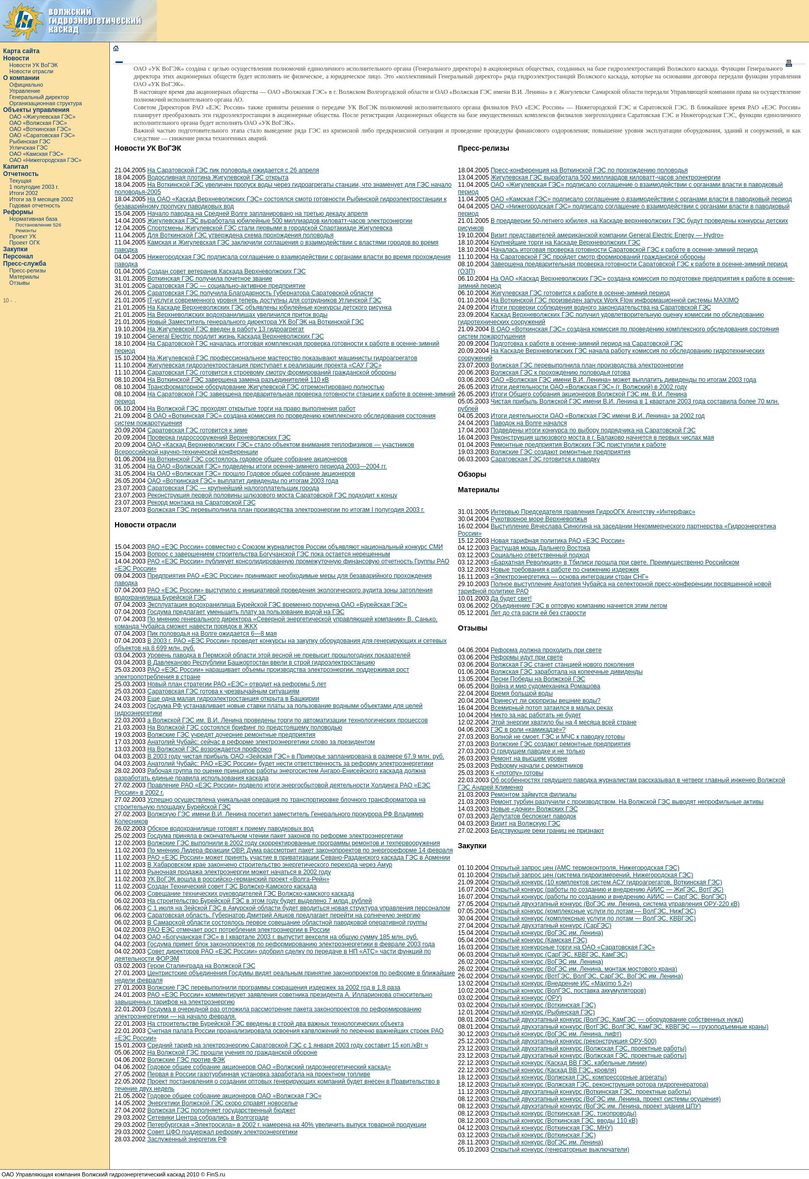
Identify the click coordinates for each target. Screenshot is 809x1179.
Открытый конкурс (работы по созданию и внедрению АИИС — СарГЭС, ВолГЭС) (608, 896)
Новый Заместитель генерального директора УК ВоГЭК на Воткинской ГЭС (255, 322)
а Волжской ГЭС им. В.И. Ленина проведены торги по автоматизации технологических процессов (287, 720)
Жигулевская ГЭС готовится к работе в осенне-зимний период (580, 293)
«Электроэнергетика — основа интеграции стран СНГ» (570, 576)
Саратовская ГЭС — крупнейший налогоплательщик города (233, 488)
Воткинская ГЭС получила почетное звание (209, 278)
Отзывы (19, 283)
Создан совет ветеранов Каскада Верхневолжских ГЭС (226, 271)
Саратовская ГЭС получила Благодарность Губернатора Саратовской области (260, 293)
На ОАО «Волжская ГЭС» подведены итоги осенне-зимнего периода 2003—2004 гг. (267, 466)
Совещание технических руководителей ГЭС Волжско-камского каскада (250, 893)
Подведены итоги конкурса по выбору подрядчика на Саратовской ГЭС (593, 430)
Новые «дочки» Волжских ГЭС (534, 809)
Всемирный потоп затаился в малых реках (552, 708)
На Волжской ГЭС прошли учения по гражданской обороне (232, 1052)
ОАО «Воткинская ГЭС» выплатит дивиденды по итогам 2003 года (242, 480)
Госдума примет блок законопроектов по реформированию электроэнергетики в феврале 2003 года (291, 944)
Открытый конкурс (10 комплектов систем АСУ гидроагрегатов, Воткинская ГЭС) (606, 882)
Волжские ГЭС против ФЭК (186, 1059)
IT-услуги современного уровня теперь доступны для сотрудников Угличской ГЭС (264, 300)
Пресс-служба (24, 263)
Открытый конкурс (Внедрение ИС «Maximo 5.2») (561, 983)
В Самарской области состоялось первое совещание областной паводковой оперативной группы (287, 922)
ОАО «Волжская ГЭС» (38, 123)
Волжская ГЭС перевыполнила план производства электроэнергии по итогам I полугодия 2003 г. (285, 509)
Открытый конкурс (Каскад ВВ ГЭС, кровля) (554, 1070)
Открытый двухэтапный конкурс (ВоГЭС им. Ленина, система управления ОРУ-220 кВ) (615, 904)
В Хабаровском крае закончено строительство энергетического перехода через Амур (269, 864)
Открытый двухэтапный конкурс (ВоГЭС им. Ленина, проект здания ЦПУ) (596, 1106)
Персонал (18, 256)
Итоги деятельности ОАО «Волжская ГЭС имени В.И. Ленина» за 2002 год (598, 415)
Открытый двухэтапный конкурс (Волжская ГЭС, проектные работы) (589, 1048)
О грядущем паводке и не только (538, 751)
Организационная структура (45, 103)
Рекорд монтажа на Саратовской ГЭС (201, 502)
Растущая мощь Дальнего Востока (540, 548)
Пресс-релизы (27, 270)
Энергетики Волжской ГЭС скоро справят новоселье (222, 1103)
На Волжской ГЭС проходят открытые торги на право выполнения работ (251, 408)
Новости (16, 58)
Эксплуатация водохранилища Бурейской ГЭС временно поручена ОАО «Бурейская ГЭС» (277, 604)
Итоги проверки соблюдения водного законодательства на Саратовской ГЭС (601, 307)
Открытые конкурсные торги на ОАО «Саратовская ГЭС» (573, 947)
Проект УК (22, 236)
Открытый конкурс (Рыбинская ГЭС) (543, 1012)
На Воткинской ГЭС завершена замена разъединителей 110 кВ (238, 379)
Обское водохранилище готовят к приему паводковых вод (230, 828)
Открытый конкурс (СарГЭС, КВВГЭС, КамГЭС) (559, 954)
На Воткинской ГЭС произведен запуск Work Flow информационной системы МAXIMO (615, 300)
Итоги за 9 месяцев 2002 (41, 199)
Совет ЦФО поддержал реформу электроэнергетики (222, 1132)
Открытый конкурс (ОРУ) (526, 998)
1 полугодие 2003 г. (34, 187)
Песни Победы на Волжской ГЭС (538, 679)
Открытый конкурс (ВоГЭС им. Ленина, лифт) (556, 1034)
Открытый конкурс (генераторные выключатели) (560, 1149)
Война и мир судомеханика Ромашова (546, 686)
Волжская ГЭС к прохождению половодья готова (560, 372)
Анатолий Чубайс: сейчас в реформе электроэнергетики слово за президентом (261, 742)
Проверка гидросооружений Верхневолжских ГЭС (218, 437)
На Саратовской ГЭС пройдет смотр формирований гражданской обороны (598, 257)
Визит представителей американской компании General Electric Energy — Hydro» (607, 235)
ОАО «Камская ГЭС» (36, 154)
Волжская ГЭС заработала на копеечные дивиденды (567, 671)
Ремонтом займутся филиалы (533, 794)
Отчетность (21, 173)
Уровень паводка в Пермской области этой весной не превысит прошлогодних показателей (278, 655)
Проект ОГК (24, 242)
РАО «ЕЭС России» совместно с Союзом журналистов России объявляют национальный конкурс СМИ (295, 547)
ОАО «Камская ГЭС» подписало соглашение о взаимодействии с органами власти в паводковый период (641, 199)
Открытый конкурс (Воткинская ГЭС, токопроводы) (564, 1113)
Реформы (18, 212)
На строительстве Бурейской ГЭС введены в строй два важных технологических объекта (275, 1023)
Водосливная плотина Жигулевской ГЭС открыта (217, 177)
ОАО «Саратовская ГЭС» (42, 135)
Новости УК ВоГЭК (33, 65)
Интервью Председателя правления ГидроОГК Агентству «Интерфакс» (593, 511)
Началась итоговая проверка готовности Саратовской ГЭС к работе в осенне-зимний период (624, 249)
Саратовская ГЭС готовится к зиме (197, 430)
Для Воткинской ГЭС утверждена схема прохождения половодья (240, 235)
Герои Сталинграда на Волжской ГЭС (201, 966)
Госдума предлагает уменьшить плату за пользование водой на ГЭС (245, 612)
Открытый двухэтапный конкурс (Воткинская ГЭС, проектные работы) (591, 1091)
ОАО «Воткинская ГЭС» (40, 129)
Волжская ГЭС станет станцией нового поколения (562, 664)
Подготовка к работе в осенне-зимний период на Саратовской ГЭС (587, 343)
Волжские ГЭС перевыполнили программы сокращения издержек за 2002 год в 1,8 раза (273, 987)
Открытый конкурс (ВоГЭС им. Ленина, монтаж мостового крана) (584, 969)
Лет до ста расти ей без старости (538, 613)
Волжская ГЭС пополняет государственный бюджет (221, 1110)
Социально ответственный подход (540, 555)
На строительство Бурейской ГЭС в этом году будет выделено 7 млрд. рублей (259, 901)
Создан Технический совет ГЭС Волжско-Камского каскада (231, 886)
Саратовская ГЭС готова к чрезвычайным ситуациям (223, 691)
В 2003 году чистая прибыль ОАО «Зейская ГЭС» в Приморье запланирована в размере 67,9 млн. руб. (295, 756)
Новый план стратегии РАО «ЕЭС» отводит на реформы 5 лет (236, 684)
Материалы (24, 276)
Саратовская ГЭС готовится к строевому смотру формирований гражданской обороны (271, 372)
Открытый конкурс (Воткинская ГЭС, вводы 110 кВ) (564, 1120)
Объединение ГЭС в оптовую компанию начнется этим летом (579, 605)
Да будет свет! (511, 598)
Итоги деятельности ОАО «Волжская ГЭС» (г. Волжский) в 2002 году (589, 387)
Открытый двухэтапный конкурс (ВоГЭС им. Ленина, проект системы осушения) (606, 1099)
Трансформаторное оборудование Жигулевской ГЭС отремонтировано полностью (265, 387)
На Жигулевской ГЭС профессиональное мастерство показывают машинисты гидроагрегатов (282, 358)
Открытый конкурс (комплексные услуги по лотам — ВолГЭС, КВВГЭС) (593, 918)
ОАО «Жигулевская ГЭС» (42, 117)
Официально (26, 85)
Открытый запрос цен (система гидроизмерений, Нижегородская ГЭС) (592, 875)
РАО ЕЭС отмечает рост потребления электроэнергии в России (238, 929)
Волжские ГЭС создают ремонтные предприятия (560, 452)
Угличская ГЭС (28, 147)
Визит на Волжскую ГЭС (525, 823)
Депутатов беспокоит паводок (533, 816)
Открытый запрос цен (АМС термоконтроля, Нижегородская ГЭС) (585, 867)
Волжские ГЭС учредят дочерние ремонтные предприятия (231, 734)
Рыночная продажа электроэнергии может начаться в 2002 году (239, 872)
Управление (24, 91)
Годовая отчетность (34, 205)
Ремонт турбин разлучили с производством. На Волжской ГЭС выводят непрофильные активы (627, 801)
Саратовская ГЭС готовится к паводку (545, 459)
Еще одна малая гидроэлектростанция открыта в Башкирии (233, 698)
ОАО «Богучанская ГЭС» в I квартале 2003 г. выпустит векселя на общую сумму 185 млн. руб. (282, 937)
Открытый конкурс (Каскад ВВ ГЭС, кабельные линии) (569, 1063)
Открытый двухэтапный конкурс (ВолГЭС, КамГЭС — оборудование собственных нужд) (617, 1019)
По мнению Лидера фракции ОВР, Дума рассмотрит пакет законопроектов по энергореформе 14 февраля (299, 850)
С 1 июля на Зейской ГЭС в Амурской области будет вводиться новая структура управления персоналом (298, 908)
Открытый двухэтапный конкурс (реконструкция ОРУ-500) (574, 1041)
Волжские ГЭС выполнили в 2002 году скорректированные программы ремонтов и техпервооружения (293, 843)
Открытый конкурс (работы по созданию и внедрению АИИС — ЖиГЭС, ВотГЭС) (607, 889)
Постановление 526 (38, 225)
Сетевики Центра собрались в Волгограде (207, 1117)
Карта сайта (21, 51)
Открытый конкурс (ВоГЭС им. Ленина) (547, 932)
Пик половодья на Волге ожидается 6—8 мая (212, 633)
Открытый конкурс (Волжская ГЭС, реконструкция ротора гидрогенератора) (599, 1084)
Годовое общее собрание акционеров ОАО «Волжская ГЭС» (234, 1096)
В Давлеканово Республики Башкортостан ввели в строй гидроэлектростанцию (261, 662)
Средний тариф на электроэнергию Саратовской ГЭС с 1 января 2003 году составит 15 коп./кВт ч (287, 1045)
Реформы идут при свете (527, 657)
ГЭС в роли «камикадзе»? (528, 729)
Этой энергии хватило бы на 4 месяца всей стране (564, 722)
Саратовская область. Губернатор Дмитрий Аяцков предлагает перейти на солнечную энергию (283, 915)
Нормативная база (33, 219)
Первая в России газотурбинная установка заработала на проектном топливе (258, 1074)
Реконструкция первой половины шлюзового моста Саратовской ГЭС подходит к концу (272, 495)
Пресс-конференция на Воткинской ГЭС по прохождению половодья (589, 170)
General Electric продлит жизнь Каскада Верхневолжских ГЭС (235, 336)
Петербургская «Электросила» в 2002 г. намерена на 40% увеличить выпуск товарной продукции (286, 1124)
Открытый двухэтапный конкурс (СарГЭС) (551, 925)
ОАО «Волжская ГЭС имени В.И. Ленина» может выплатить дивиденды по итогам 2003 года (623, 379)
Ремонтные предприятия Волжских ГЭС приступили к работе (578, 444)
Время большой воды (522, 693)
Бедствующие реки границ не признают (547, 830)
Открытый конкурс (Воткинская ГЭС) (543, 1005)
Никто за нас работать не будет (536, 715)
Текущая (20, 180)
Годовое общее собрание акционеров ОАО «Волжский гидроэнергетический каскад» (269, 1067)
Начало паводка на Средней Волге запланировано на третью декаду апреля (257, 213)
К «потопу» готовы (517, 773)
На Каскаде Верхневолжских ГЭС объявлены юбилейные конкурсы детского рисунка (269, 307)
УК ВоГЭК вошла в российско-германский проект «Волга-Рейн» (238, 879)
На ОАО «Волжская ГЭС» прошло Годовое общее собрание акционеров (251, 473)
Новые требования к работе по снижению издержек (565, 569)
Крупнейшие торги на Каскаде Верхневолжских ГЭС (565, 242)
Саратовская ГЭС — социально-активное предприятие (226, 285)
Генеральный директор (39, 97)
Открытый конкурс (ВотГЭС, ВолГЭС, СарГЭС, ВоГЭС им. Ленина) (587, 976)
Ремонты (25, 230)
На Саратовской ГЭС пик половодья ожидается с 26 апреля (233, 170)
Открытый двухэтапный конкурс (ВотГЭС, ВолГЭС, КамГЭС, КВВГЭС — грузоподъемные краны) (629, 1026)
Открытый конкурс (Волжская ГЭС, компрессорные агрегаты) (579, 1077)
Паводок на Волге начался (529, 423)
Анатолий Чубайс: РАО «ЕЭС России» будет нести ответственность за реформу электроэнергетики (290, 763)
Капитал (15, 166)
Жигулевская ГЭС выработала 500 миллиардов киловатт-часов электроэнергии (606, 177)
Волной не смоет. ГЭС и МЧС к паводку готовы (558, 736)
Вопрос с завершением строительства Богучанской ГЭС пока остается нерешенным (268, 554)
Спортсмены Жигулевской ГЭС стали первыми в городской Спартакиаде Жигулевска (269, 228)
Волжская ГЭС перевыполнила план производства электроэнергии (587, 365)
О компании (21, 78)
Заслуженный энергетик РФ (186, 1139)
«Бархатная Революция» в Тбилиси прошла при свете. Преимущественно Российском (615, 562)
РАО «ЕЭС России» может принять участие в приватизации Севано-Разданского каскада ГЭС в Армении (298, 857)
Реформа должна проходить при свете (546, 650)
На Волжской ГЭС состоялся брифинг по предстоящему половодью (244, 727)
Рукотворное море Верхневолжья (539, 519)
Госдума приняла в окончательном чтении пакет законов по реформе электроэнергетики (274, 835)
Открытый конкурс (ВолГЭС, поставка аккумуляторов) (568, 990)
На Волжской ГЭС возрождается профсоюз (209, 749)
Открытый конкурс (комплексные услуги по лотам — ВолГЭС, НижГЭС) (593, 911)
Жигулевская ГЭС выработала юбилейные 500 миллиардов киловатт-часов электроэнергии (279, 220)
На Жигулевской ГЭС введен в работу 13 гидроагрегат (225, 329)
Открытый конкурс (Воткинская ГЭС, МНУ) (552, 1128)
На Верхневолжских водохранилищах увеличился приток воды (237, 314)
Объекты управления (36, 110)
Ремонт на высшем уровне (529, 758)
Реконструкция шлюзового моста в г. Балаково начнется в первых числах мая (602, 437)
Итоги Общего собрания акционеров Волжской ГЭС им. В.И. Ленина (589, 394)
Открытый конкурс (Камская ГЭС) (539, 940)
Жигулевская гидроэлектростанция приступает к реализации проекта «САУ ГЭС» (264, 365)
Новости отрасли (31, 71)
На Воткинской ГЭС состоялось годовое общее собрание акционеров (247, 459)
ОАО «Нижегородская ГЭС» (45, 160)
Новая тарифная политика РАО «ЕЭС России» (558, 540)
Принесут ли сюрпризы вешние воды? (546, 700)
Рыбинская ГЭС (30, 141)
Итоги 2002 (23, 193)
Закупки (15, 249)
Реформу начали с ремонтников (537, 765)
